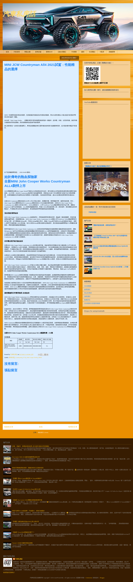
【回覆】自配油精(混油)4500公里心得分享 (25, 521)
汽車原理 (17, 52)
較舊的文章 (72, 427)
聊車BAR (49, 52)
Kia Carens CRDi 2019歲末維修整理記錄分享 (26, 457)
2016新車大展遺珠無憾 (92, 303)
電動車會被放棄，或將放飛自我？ (104, 225)
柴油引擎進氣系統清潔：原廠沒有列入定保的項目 (28, 468)
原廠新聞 (112, 52)
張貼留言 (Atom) (43, 432)
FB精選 (74, 52)
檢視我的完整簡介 (9, 572)
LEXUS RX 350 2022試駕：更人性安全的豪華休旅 (110, 256)
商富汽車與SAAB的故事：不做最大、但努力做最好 (28, 511)
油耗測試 (87, 296)
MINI (40, 357)
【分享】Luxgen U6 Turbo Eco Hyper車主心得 (26, 489)
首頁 (7, 52)
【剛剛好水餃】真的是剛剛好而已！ (98, 166)
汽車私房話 (19, 13)
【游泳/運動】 (62, 52)
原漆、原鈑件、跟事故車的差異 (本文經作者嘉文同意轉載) (30, 446)
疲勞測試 (87, 289)
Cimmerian (89, 578)
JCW (24, 357)
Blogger (102, 578)
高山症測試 (88, 293)
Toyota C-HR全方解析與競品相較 (22, 543)
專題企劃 (27, 52)
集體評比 (87, 300)
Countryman (18, 357)
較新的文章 (8, 427)
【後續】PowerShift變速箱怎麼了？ (23, 532)
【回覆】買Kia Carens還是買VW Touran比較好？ (27, 478)
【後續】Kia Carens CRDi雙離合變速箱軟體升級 (27, 500)
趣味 (82, 52)
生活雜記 (92, 52)
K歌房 (102, 52)
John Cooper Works (32, 357)
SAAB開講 (87, 286)
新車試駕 (38, 52)
